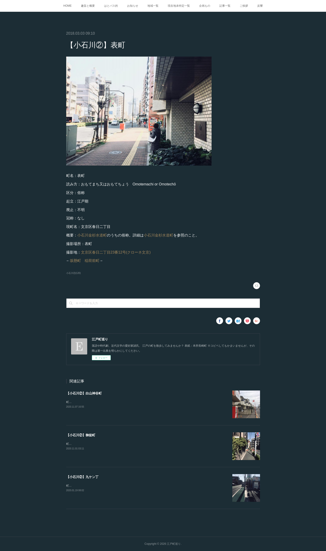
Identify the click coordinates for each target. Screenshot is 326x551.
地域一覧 (153, 5)
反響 (260, 5)
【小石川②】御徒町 (80, 435)
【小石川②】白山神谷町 (84, 393)
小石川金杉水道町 (92, 235)
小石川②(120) (73, 273)
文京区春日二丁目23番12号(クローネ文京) (116, 252)
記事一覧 (224, 5)
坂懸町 (75, 261)
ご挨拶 (244, 5)
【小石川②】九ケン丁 (82, 477)
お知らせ (132, 5)
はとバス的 (111, 5)
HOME (67, 5)
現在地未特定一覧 (179, 5)
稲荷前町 (92, 261)
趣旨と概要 (88, 5)
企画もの (204, 5)
